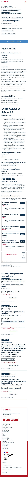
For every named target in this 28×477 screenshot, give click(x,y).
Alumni (4, 428)
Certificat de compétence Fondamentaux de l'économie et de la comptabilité (13, 381)
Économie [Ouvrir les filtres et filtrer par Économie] (12, 374)
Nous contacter (5, 438)
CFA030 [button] (4, 217)
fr (1, 6)
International (5, 445)
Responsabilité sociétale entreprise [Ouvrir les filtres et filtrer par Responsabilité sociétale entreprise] (10, 281)
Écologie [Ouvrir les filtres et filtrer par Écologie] (22, 281)
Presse (3, 435)
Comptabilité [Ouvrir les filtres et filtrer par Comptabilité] (5, 13)
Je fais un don (5, 430)
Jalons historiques (6, 424)
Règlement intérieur (6, 465)
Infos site (4, 462)
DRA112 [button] (4, 237)
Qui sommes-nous (6, 423)
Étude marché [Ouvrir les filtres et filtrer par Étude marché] (5, 308)
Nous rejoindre (5, 437)
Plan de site (5, 448)
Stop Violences (5, 447)
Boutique (4, 441)
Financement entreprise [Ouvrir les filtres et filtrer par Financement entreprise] (15, 13)
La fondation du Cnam (7, 427)
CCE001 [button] (4, 244)
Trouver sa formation (8, 6)
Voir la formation (13, 297)
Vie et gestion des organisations (7, 7)
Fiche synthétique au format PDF (8, 165)
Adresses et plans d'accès (8, 439)
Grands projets (5, 431)
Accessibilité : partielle (7, 470)
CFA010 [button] (4, 206)
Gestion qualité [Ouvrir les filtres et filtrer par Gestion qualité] (13, 306)
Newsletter (4, 472)
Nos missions (5, 425)
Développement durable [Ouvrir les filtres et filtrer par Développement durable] (16, 279)
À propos (4, 434)
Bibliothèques (5, 444)
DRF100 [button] (4, 229)
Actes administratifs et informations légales (12, 467)
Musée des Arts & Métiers (8, 442)
